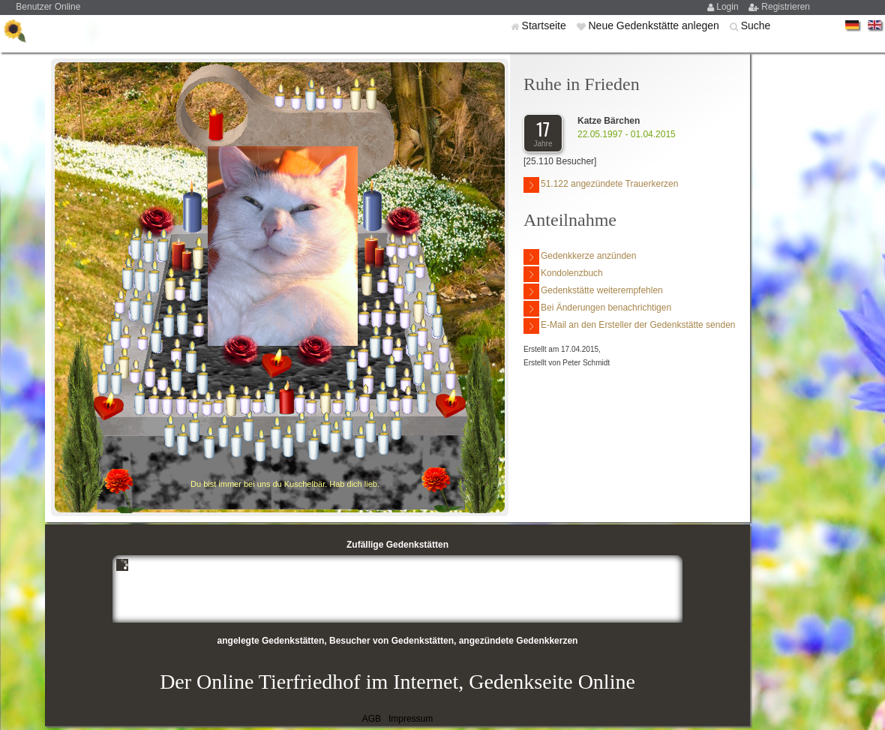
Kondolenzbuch (563, 274)
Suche (756, 26)
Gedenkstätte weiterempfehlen (593, 291)
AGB (371, 718)
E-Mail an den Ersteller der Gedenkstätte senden (629, 326)
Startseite (545, 26)
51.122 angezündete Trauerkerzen (601, 185)
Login (728, 7)
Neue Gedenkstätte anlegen (655, 26)
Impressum (410, 718)
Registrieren (785, 7)
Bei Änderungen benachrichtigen (597, 309)
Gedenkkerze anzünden (580, 257)
